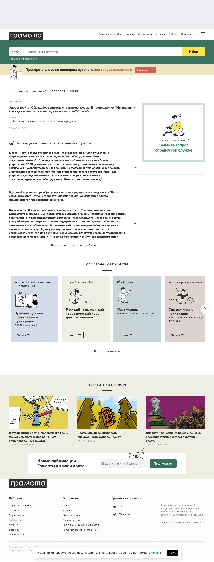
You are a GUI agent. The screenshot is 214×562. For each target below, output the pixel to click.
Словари (129, 34)
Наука (91, 441)
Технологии (26, 445)
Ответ (12, 117)
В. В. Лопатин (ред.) (26, 325)
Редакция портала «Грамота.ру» (135, 313)
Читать (23, 335)
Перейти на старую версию (182, 523)
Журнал (160, 34)
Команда (67, 511)
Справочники (145, 34)
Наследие (162, 445)
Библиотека (16, 521)
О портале (68, 506)
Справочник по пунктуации (182, 311)
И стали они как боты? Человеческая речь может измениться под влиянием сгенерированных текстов (38, 437)
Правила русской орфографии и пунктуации (30, 317)
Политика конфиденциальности (80, 525)
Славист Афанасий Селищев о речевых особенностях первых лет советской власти (172, 437)
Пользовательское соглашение (80, 530)
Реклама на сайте (72, 521)
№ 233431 (16, 102)
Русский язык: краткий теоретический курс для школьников (83, 315)
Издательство (188, 34)
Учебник (173, 34)
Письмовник (128, 310)
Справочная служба (110, 34)
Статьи (12, 445)
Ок (173, 552)
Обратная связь (71, 516)
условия (156, 552)
